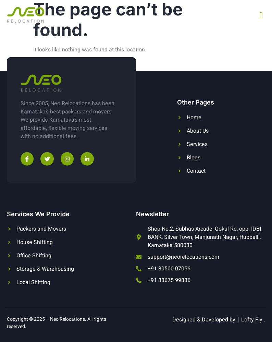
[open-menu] (261, 15)
